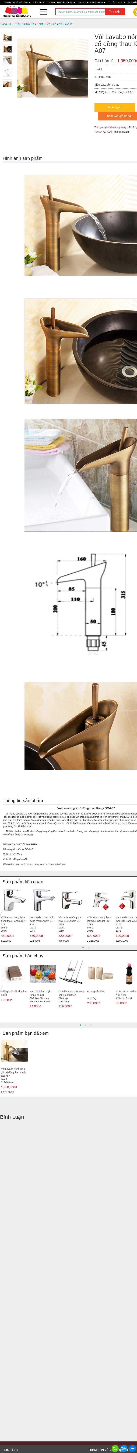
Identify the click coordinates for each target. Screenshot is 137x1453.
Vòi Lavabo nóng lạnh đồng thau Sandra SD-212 (13, 921)
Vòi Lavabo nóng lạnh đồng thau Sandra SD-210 (42, 921)
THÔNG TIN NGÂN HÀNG (61, 2)
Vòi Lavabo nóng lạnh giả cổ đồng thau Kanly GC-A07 (13, 1072)
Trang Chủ (6, 23)
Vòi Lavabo (65, 23)
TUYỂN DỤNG (116, 2)
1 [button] (83, 947)
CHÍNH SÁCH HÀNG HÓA (92, 2)
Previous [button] (1, 915)
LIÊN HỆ (38, 2)
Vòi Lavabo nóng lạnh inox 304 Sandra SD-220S (70, 921)
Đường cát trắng (96, 991)
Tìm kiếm (115, 11)
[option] (14, 915)
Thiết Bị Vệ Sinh (46, 23)
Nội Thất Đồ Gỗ (25, 23)
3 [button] (91, 1025)
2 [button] (88, 947)
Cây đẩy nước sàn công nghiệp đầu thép (71, 993)
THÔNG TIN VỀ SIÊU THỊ (17, 2)
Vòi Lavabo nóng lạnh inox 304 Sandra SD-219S (99, 921)
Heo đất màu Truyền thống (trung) (41, 993)
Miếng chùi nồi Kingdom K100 (14, 993)
